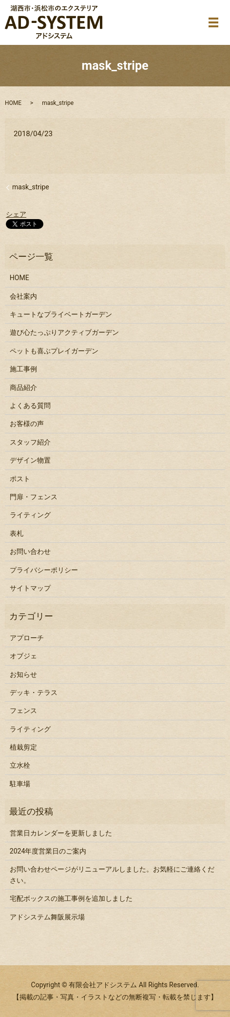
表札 (16, 533)
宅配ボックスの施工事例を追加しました (71, 898)
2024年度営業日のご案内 (48, 851)
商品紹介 (23, 387)
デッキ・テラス (34, 692)
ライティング (30, 515)
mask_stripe (30, 187)
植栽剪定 (23, 747)
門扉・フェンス (34, 497)
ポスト (20, 479)
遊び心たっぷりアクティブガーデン (64, 332)
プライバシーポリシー (44, 570)
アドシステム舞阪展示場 (47, 917)
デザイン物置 (30, 460)
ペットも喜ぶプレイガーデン (54, 351)
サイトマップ (30, 588)
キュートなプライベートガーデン (61, 314)
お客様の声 (27, 423)
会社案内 (23, 296)
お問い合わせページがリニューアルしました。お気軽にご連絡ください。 (112, 874)
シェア (16, 214)
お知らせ (23, 674)
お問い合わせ (30, 551)
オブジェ (23, 656)
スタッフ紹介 (30, 442)
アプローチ (27, 638)
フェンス (23, 710)
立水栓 (20, 765)
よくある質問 (30, 405)
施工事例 (23, 369)
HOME (13, 103)
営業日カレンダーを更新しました (61, 833)
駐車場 (20, 784)
